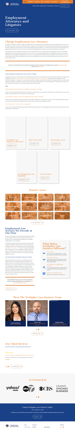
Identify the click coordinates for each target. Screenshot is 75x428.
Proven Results (51, 210)
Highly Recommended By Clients (55, 231)
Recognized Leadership (53, 216)
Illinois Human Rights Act (13, 206)
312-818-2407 (65, 2)
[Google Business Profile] (63, 381)
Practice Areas (27, 381)
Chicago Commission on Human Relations (23, 78)
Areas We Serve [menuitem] (50, 5)
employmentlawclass (28, 383)
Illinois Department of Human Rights (41, 78)
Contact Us (26, 385)
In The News (37, 1)
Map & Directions (35, 387)
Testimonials (54, 1)
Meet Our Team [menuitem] (36, 5)
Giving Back (30, 1)
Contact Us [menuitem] (56, 5)
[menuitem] (6, 398)
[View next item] (7, 323)
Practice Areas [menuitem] (43, 5)
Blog (42, 1)
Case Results (47, 1)
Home (25, 1)
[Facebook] (60, 381)
